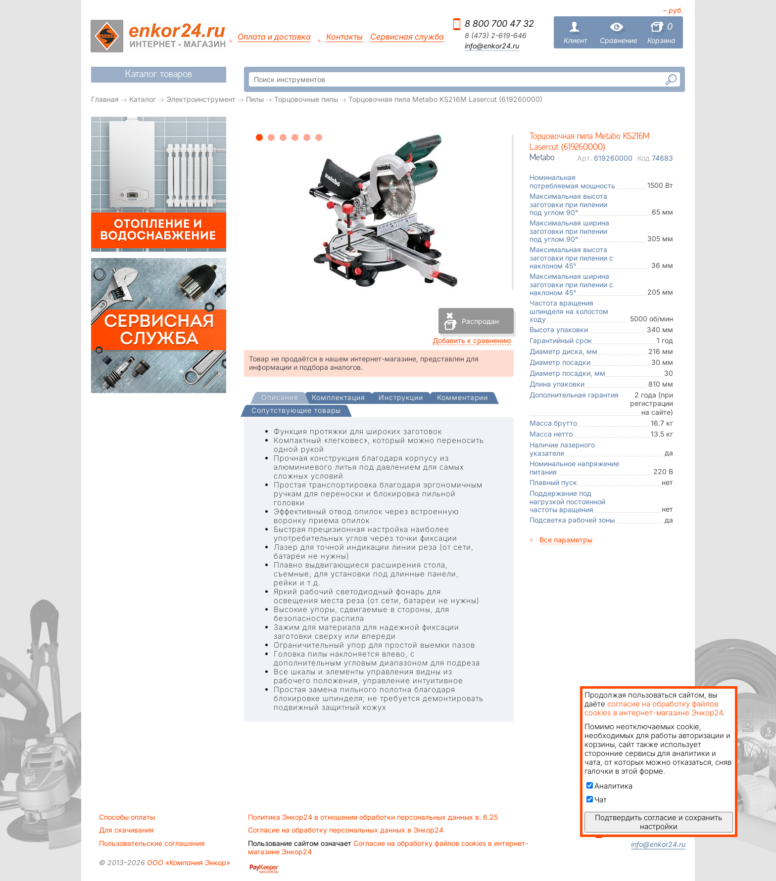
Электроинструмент (201, 99)
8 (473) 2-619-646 (496, 36)
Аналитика (609, 786)
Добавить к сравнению (472, 340)
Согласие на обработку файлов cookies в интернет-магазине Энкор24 (388, 847)
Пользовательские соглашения (152, 843)
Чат (596, 799)
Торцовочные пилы (306, 99)
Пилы (255, 99)
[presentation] (279, 398)
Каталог (142, 99)
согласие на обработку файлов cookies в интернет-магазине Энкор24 (653, 708)
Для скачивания (126, 830)
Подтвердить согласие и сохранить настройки (658, 822)
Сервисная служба (407, 37)
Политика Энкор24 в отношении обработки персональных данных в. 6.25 (373, 817)
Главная (105, 99)
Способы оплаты (127, 817)
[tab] (279, 398)
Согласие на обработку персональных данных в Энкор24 (345, 830)
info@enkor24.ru (492, 46)
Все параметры (565, 539)
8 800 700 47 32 (499, 23)
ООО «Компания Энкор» (187, 862)
